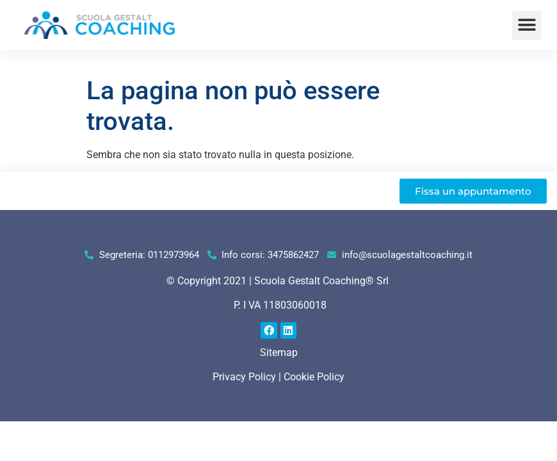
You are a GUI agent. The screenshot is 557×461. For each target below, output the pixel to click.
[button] (526, 25)
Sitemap (279, 352)
